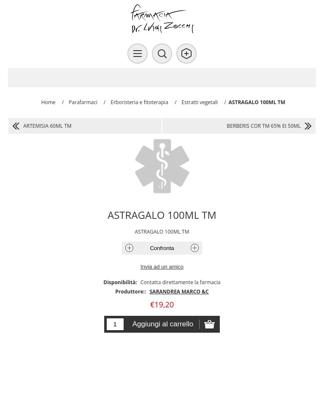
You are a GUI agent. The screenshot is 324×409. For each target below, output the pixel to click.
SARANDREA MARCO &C (179, 291)
